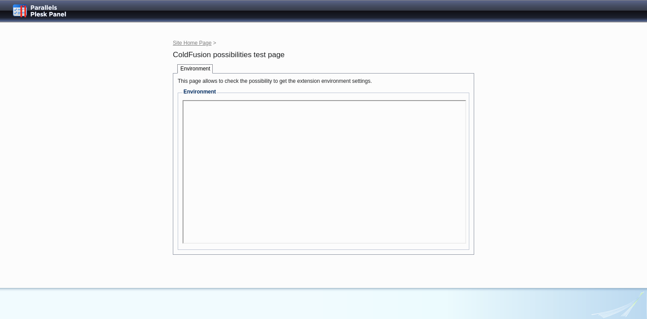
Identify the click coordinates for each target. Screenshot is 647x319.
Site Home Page (192, 43)
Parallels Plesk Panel (46, 11)
